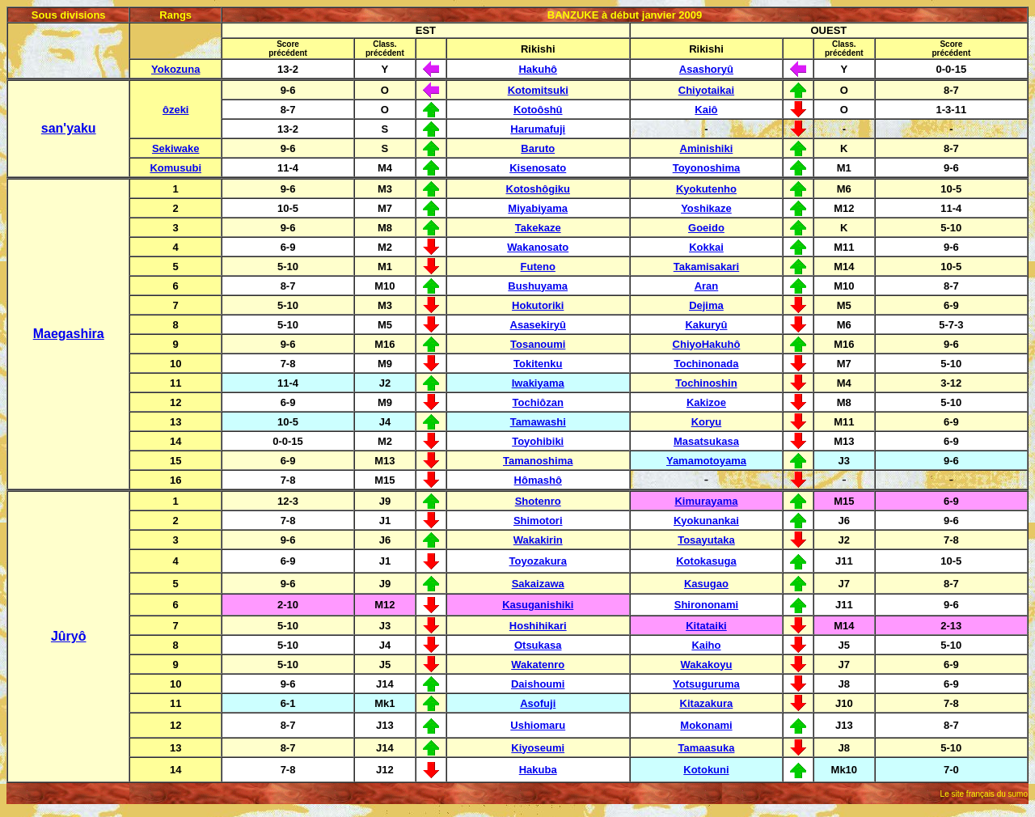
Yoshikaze (706, 208)
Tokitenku (537, 364)
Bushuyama (538, 286)
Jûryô (69, 636)
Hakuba (538, 770)
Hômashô (538, 480)
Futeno (538, 266)
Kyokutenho (706, 189)
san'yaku (68, 128)
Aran (707, 286)
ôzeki (176, 110)
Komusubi (175, 168)
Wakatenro (537, 664)
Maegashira (68, 334)
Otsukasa (538, 645)
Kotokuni (706, 770)
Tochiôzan (538, 402)
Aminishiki (706, 148)
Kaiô (706, 110)
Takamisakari (706, 266)
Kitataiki (706, 626)
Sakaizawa (538, 584)
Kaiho (705, 645)
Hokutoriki (538, 305)
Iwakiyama (538, 383)
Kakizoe (706, 402)
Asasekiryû (538, 325)
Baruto (538, 148)
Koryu (706, 422)
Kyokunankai (706, 520)
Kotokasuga (706, 561)
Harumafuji (537, 129)
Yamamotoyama (706, 461)
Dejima (706, 305)
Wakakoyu (707, 664)
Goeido (706, 228)
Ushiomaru (537, 725)
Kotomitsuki (538, 90)
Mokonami (706, 725)
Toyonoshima (707, 168)
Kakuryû (706, 325)
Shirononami (706, 605)
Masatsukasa (706, 441)
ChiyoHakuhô (707, 344)
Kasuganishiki (537, 605)
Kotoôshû (538, 110)
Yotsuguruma (706, 684)
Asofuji (538, 703)
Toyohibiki (538, 441)
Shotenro (538, 501)
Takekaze (538, 228)
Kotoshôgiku (538, 189)
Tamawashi (538, 422)
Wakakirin (538, 540)
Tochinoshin (706, 383)
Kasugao (706, 584)
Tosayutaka (706, 540)
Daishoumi (537, 684)
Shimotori (538, 520)
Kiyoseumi (537, 748)
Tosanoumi (537, 344)
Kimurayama (705, 501)
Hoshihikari (538, 626)
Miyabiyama (538, 208)
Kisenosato (537, 168)
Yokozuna (175, 69)
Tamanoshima (537, 461)
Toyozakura (538, 561)
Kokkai (706, 247)
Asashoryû (706, 69)
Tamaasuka (706, 748)
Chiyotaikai (706, 90)
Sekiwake (176, 148)
